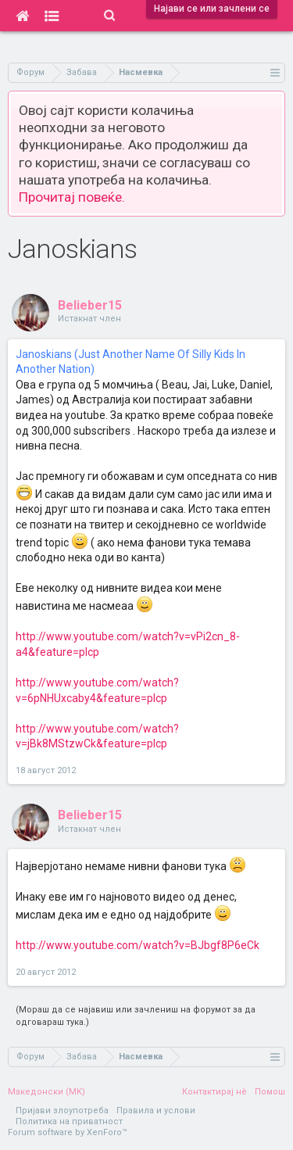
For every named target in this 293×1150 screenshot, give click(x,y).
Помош (270, 1092)
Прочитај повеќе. (72, 197)
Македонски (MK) (46, 1092)
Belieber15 (90, 305)
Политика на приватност (69, 1121)
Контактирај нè (214, 1092)
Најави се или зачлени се (212, 8)
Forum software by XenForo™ (67, 1132)
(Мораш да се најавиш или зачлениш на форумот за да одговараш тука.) (135, 1016)
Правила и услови (155, 1110)
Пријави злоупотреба (62, 1110)
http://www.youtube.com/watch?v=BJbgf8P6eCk (137, 945)
